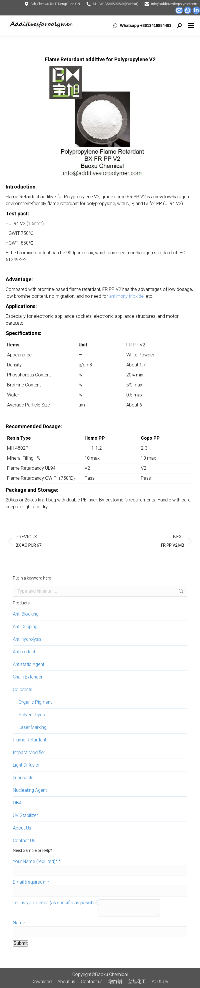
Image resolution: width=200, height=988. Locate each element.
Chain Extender (28, 677)
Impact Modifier (29, 752)
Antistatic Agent (28, 664)
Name (19, 922)
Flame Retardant (29, 740)
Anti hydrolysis (27, 639)
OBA (17, 803)
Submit (20, 943)
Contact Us (24, 840)
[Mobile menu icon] (190, 25)
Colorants (22, 689)
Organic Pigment (35, 702)
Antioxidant (24, 651)
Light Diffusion (27, 765)
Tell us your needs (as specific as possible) (56, 902)
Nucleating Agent (30, 790)
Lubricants (23, 777)
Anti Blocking (26, 614)
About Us (22, 828)
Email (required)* (31, 882)
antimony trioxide (126, 296)
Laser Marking (33, 727)
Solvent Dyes (32, 714)
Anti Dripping (25, 626)
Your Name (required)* (37, 861)
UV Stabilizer (25, 815)
